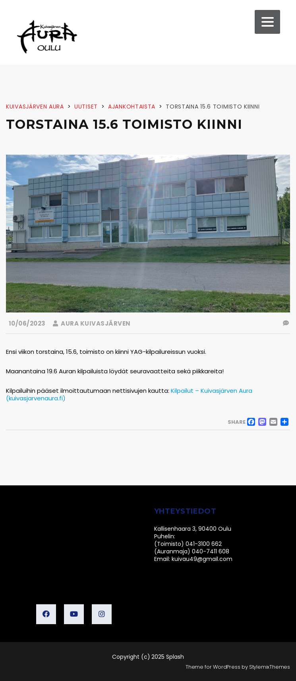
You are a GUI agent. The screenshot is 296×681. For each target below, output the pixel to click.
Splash (175, 657)
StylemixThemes (269, 667)
